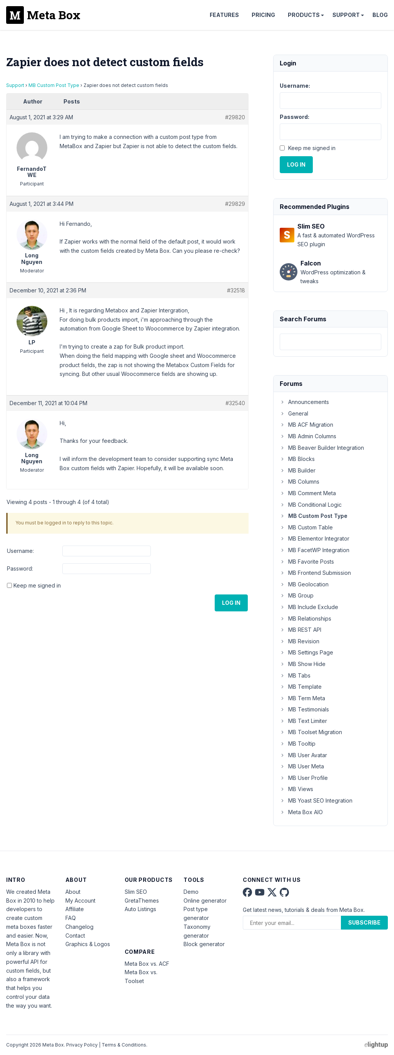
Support (346, 15)
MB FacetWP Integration (314, 550)
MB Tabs (295, 675)
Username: (20, 551)
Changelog (79, 926)
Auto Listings (140, 909)
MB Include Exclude (309, 607)
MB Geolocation (304, 584)
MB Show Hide (303, 664)
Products (304, 15)
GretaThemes (142, 900)
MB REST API (300, 629)
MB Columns (299, 481)
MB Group (297, 595)
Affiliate (74, 909)
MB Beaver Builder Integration (322, 447)
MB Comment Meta (308, 493)
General (294, 413)
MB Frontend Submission (315, 572)
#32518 (236, 290)
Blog (380, 15)
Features (224, 15)
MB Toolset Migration (311, 732)
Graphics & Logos (87, 944)
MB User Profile (304, 778)
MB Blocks (297, 459)
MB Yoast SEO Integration (316, 800)
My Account (80, 900)
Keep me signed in (37, 585)
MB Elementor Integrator (314, 538)
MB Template (301, 686)
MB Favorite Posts (307, 561)
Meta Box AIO (301, 812)
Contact (75, 935)
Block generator (204, 944)
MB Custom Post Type (53, 85)
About (72, 891)
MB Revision (299, 641)
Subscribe (364, 922)
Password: (20, 568)
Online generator (205, 900)
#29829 (235, 203)
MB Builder (298, 470)
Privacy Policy (82, 1045)
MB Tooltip (298, 743)
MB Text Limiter (303, 721)
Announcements (304, 402)
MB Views (296, 789)
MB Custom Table (306, 527)
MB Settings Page (306, 652)
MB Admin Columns (308, 436)
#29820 (235, 117)
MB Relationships (305, 618)
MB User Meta (302, 766)
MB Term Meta (302, 698)
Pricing (263, 15)
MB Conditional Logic (311, 504)
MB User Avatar (303, 755)
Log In (231, 602)
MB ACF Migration (306, 424)
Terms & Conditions (124, 1045)
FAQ (70, 918)
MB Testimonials (304, 709)
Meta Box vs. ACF (147, 963)
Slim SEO (136, 891)
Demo (191, 891)
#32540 (235, 403)
